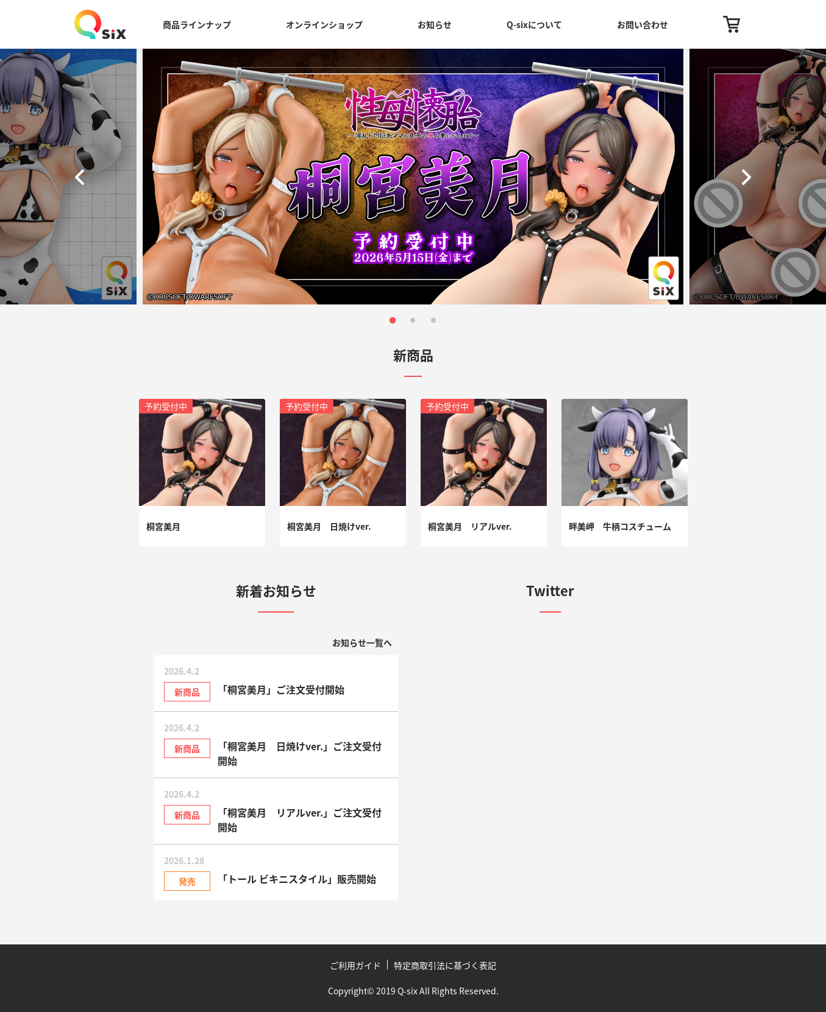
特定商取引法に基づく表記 (445, 965)
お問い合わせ (642, 24)
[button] (82, 176)
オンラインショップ (324, 24)
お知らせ (435, 24)
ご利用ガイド (355, 965)
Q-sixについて (534, 24)
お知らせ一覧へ (362, 642)
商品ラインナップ (197, 24)
